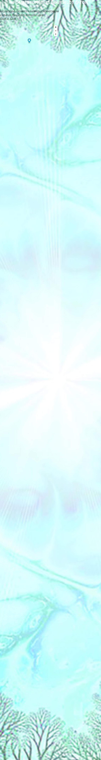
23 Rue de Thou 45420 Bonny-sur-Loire (21, 15)
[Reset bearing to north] (56, 34)
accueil (4, 1)
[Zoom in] (56, 27)
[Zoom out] (56, 31)
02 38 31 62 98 (8, 18)
